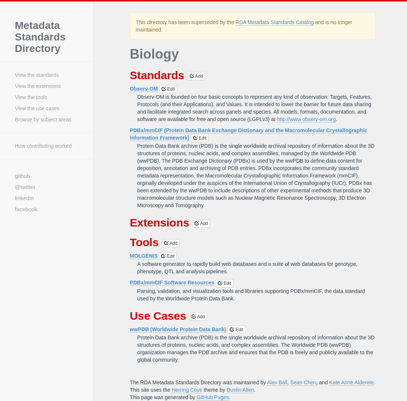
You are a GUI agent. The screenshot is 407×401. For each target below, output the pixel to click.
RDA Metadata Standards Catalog (274, 22)
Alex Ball (277, 382)
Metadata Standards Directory (40, 37)
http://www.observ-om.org (306, 119)
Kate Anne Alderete (351, 382)
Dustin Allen (240, 390)
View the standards (37, 75)
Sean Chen (303, 382)
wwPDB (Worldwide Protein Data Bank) (178, 329)
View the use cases (37, 108)
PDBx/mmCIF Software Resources (172, 283)
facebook (26, 209)
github (22, 176)
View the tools (31, 97)
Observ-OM (144, 89)
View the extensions (38, 86)
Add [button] (196, 76)
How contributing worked (43, 146)
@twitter (25, 187)
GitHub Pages (212, 397)
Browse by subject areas (43, 120)
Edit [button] (168, 89)
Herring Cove (187, 390)
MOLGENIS (144, 256)
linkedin (24, 198)
